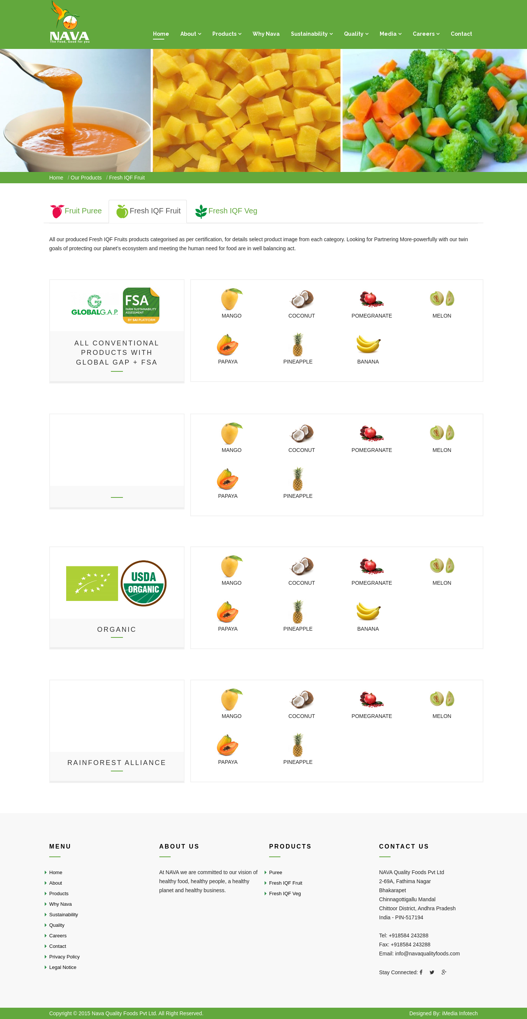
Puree (275, 872)
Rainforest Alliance (117, 763)
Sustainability (309, 34)
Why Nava (266, 34)
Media (388, 34)
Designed (421, 1013)
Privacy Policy (64, 957)
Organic (116, 629)
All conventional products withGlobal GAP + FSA (116, 352)
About (188, 34)
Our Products (86, 178)
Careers (424, 34)
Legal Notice (62, 967)
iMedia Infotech (460, 1013)
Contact (461, 34)
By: (437, 1013)
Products (224, 34)
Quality (353, 34)
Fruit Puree (76, 211)
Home (161, 34)
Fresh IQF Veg (225, 211)
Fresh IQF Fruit (148, 211)
